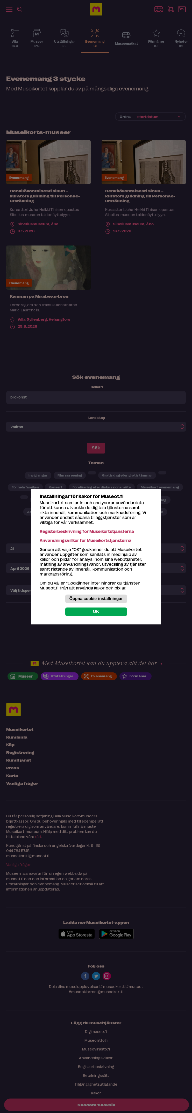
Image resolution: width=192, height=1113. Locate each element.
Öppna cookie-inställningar (96, 598)
